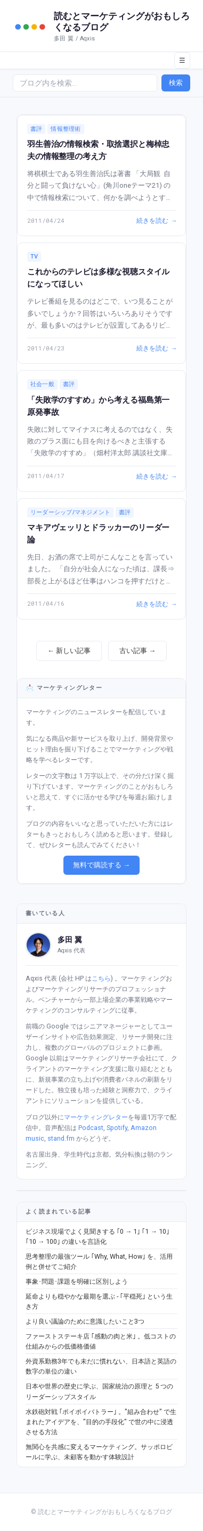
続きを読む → (156, 220)
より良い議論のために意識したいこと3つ (85, 1321)
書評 (36, 129)
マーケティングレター (96, 1117)
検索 (176, 83)
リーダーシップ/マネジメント (70, 512)
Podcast (90, 1128)
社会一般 (42, 384)
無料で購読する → (101, 865)
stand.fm (61, 1138)
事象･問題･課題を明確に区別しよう (77, 1281)
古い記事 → (137, 651)
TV (34, 256)
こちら (101, 978)
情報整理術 (65, 129)
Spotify (117, 1128)
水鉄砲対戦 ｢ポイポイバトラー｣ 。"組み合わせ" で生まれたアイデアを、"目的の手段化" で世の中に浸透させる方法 (101, 1422)
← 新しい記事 (69, 651)
